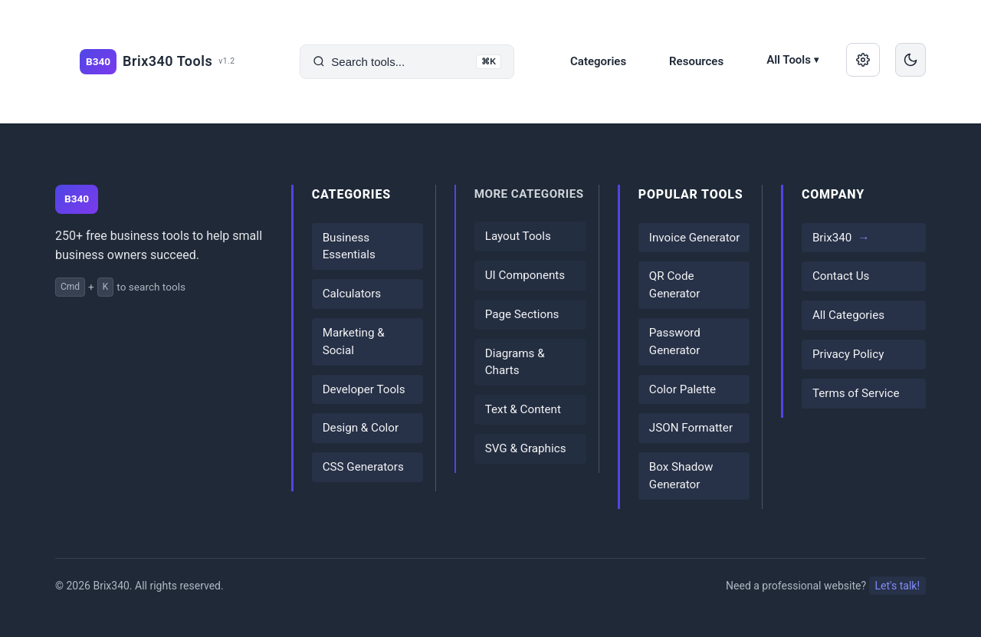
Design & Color (361, 428)
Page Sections (522, 314)
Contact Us (841, 276)
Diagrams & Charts (515, 362)
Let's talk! (897, 586)
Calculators (352, 293)
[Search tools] (407, 61)
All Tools (792, 60)
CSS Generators (363, 467)
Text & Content (523, 409)
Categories (598, 61)
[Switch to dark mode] (910, 60)
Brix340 (831, 238)
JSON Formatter (691, 428)
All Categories (848, 315)
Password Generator (674, 341)
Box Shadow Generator (681, 475)
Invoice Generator (694, 238)
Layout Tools (518, 236)
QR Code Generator (674, 284)
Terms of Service (856, 393)
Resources (696, 61)
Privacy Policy (848, 354)
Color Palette (682, 389)
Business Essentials (349, 246)
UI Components (525, 275)
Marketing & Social (354, 341)
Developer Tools (364, 389)
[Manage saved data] (863, 60)
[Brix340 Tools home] (157, 62)
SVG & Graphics (525, 448)
